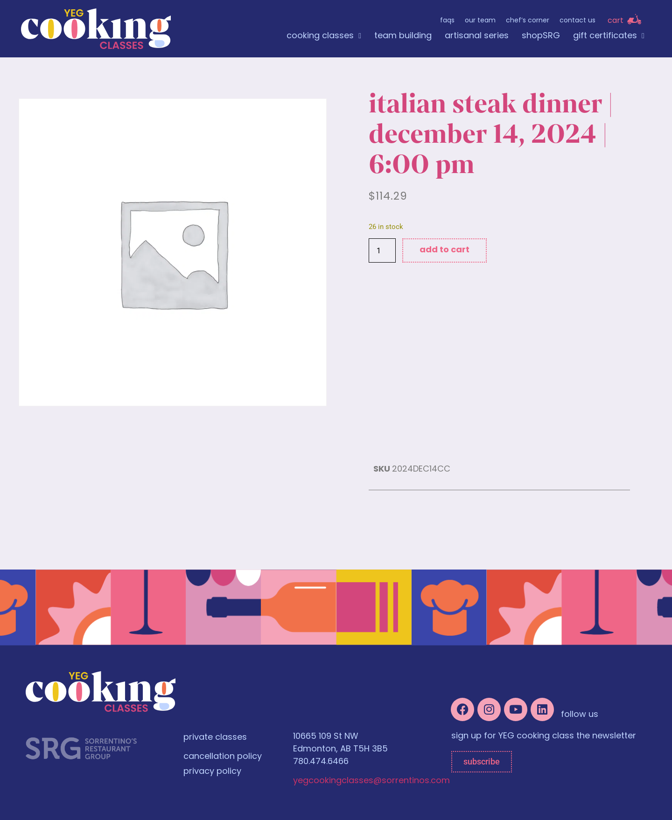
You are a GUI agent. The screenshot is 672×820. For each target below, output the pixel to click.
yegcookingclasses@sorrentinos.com (371, 781)
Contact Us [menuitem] (577, 20)
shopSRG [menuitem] (541, 36)
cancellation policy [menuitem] (222, 756)
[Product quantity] (382, 250)
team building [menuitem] (403, 36)
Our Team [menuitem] (480, 20)
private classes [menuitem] (215, 737)
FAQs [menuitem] (447, 20)
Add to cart (444, 250)
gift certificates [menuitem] (608, 36)
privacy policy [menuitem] (212, 771)
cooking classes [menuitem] (324, 36)
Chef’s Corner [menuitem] (527, 20)
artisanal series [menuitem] (477, 36)
